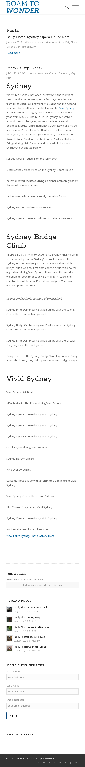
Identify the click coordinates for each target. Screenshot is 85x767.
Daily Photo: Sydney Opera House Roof (38, 37)
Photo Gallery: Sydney (24, 68)
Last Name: (13, 685)
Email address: (15, 699)
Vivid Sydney (67, 108)
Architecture (48, 42)
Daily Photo (71, 42)
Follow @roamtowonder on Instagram (42, 585)
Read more (15, 53)
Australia (59, 42)
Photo (62, 73)
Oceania (10, 46)
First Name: (13, 671)
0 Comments (28, 73)
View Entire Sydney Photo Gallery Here (30, 536)
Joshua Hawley (28, 46)
